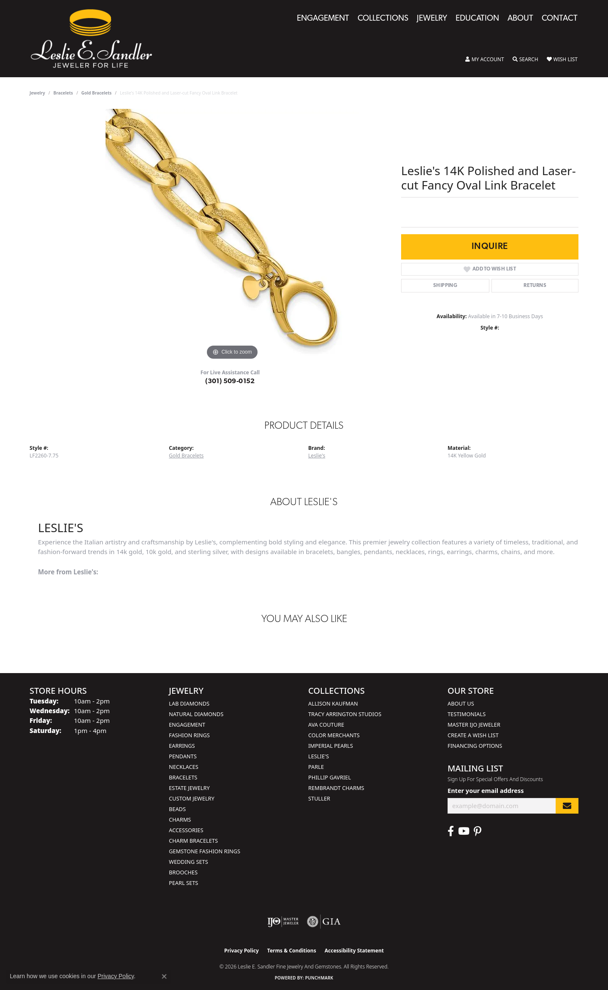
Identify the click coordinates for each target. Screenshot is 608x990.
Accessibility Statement (354, 950)
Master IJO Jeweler (474, 724)
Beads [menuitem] (177, 809)
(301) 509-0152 (230, 381)
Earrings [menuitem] (182, 745)
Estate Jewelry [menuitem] (189, 788)
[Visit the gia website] (324, 921)
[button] (484, 59)
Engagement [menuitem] (187, 724)
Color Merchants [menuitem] (334, 735)
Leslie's (316, 455)
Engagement (323, 19)
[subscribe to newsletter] (567, 806)
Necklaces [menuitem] (183, 767)
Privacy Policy (241, 950)
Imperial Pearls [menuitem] (330, 745)
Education (477, 19)
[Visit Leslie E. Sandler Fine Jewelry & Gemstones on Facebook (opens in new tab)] (451, 831)
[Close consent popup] (164, 976)
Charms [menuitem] (180, 819)
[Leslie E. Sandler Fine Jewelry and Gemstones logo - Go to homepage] (95, 38)
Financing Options (475, 745)
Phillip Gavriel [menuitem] (329, 777)
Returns (535, 285)
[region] (232, 235)
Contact (560, 19)
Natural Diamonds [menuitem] (196, 714)
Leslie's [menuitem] (318, 756)
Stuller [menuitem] (319, 798)
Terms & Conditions (291, 950)
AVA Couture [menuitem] (326, 724)
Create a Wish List (473, 735)
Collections (383, 19)
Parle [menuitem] (316, 767)
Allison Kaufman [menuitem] (333, 703)
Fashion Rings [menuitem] (189, 735)
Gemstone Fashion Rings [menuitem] (204, 851)
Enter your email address (486, 790)
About (520, 19)
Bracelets (63, 93)
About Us (461, 703)
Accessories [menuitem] (186, 830)
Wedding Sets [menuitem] (188, 862)
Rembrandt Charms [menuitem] (336, 788)
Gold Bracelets (96, 93)
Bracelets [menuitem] (183, 777)
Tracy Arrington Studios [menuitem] (344, 714)
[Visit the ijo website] (283, 921)
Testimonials (467, 714)
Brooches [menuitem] (183, 872)
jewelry (37, 93)
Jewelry (432, 19)
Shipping (445, 285)
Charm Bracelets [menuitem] (193, 840)
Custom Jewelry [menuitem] (191, 798)
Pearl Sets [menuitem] (183, 883)
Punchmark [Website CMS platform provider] (319, 978)
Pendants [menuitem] (183, 756)
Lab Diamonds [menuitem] (189, 703)
